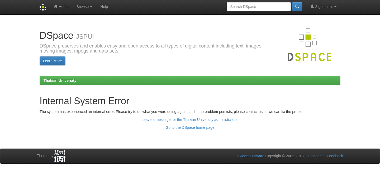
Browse (85, 6)
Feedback (335, 156)
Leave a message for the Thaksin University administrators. (190, 119)
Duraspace (315, 156)
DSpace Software (250, 156)
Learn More (52, 61)
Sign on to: (323, 6)
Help (104, 6)
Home (61, 6)
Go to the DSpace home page (189, 127)
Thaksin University (60, 80)
